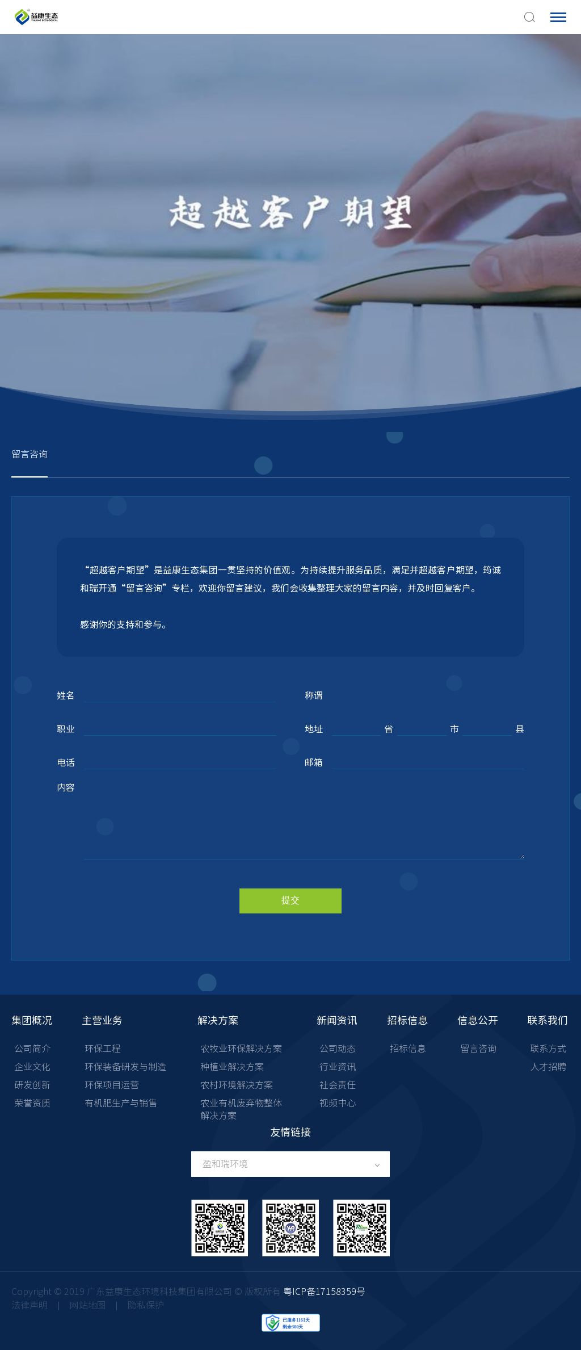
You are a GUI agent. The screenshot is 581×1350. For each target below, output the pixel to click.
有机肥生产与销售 (121, 1103)
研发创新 (32, 1084)
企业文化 (32, 1066)
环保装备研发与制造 (125, 1066)
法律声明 (29, 1305)
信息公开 (477, 1020)
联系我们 (547, 1020)
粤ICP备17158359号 (324, 1291)
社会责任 (337, 1084)
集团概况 (31, 1020)
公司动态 (337, 1048)
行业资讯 (337, 1066)
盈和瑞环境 (225, 1163)
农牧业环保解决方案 (241, 1048)
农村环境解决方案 (236, 1084)
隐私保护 (146, 1305)
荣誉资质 (32, 1103)
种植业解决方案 (232, 1066)
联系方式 (548, 1048)
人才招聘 (548, 1066)
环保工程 (103, 1048)
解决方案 (217, 1020)
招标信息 (407, 1020)
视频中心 (337, 1103)
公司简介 (32, 1048)
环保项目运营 (112, 1084)
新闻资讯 (337, 1020)
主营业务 (102, 1020)
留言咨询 (29, 454)
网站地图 (88, 1305)
